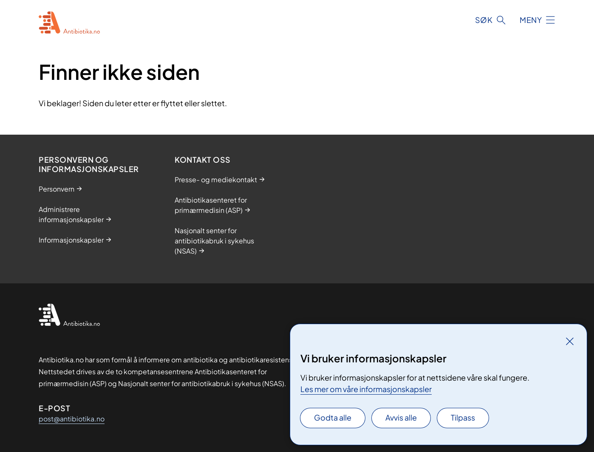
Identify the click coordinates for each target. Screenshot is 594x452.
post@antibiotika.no (72, 418)
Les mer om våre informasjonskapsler (366, 389)
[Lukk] (570, 341)
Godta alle (332, 417)
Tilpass (463, 417)
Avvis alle (401, 417)
